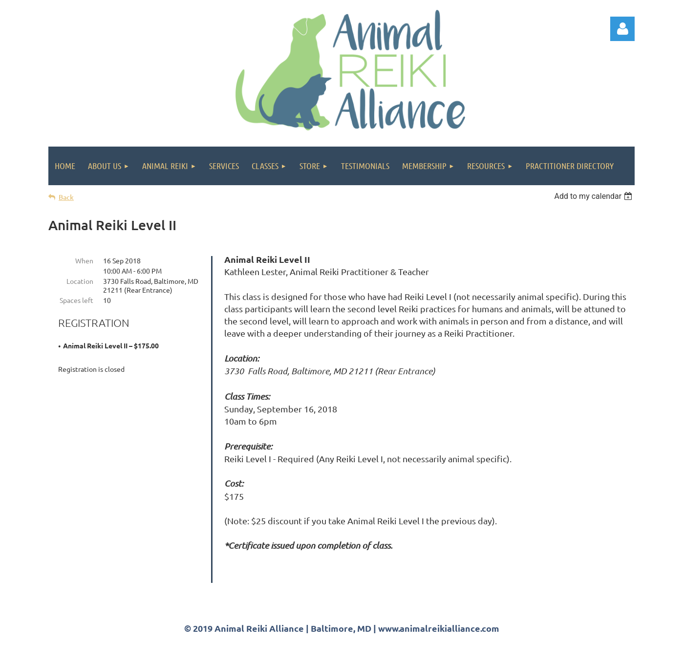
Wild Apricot (518, 652)
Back (66, 197)
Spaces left (76, 300)
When (84, 260)
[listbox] (594, 196)
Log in (622, 29)
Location (79, 281)
